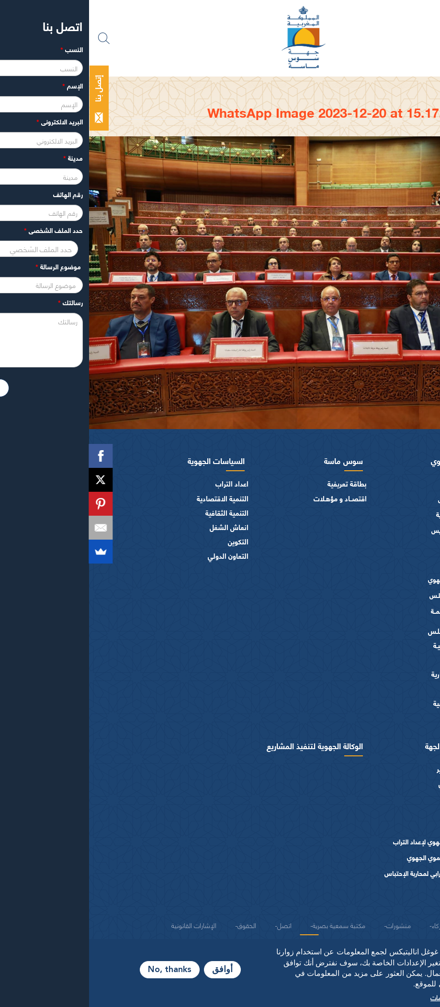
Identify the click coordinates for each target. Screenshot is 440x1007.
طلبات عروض (377, 812)
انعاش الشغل (140, 526)
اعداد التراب (142, 483)
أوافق (133, 969)
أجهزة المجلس (376, 564)
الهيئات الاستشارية (369, 673)
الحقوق (157, 925)
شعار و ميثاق (378, 717)
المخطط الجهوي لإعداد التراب (342, 841)
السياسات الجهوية (127, 460)
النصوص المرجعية (370, 703)
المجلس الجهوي (367, 460)
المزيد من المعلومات (368, 997)
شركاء (350, 925)
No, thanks (80, 969)
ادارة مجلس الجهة (364, 745)
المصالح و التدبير (372, 768)
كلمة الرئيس (365, 499)
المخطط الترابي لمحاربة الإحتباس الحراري (344, 877)
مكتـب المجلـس (360, 595)
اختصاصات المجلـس (367, 630)
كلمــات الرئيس (361, 530)
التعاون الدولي (139, 555)
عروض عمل (380, 797)
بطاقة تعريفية (258, 483)
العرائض (384, 688)
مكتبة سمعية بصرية (250, 925)
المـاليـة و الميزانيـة (370, 645)
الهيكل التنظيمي (373, 783)
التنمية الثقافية (137, 512)
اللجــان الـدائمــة (361, 611)
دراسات (385, 826)
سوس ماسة (254, 460)
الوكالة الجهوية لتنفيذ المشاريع (226, 745)
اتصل (195, 925)
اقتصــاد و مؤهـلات (251, 498)
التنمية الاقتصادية (133, 498)
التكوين (149, 541)
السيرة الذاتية (364, 514)
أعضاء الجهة (379, 549)
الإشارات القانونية (104, 925)
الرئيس (386, 483)
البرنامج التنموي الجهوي (349, 857)
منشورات (383, 902)
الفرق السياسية (374, 659)
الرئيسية (381, 85)
